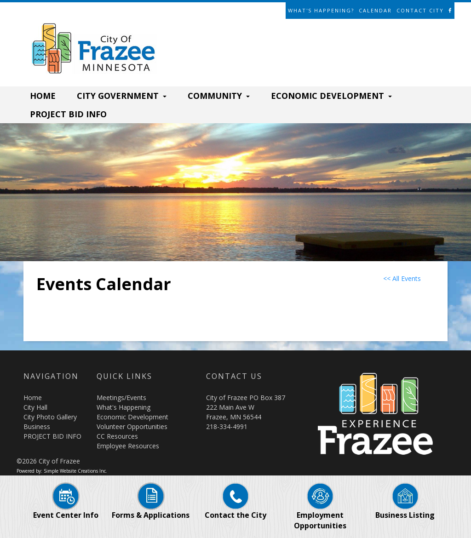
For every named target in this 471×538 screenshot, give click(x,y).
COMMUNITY (219, 95)
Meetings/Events (121, 397)
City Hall (35, 407)
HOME (43, 95)
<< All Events (402, 278)
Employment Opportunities (320, 511)
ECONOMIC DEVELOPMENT (331, 95)
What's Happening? (321, 10)
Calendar (375, 10)
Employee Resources (128, 445)
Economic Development (132, 416)
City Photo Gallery (50, 416)
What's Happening (123, 407)
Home (32, 397)
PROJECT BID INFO (68, 114)
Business (36, 426)
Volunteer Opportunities (132, 426)
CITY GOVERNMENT (122, 95)
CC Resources (117, 436)
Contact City (420, 10)
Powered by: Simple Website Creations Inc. (62, 471)
